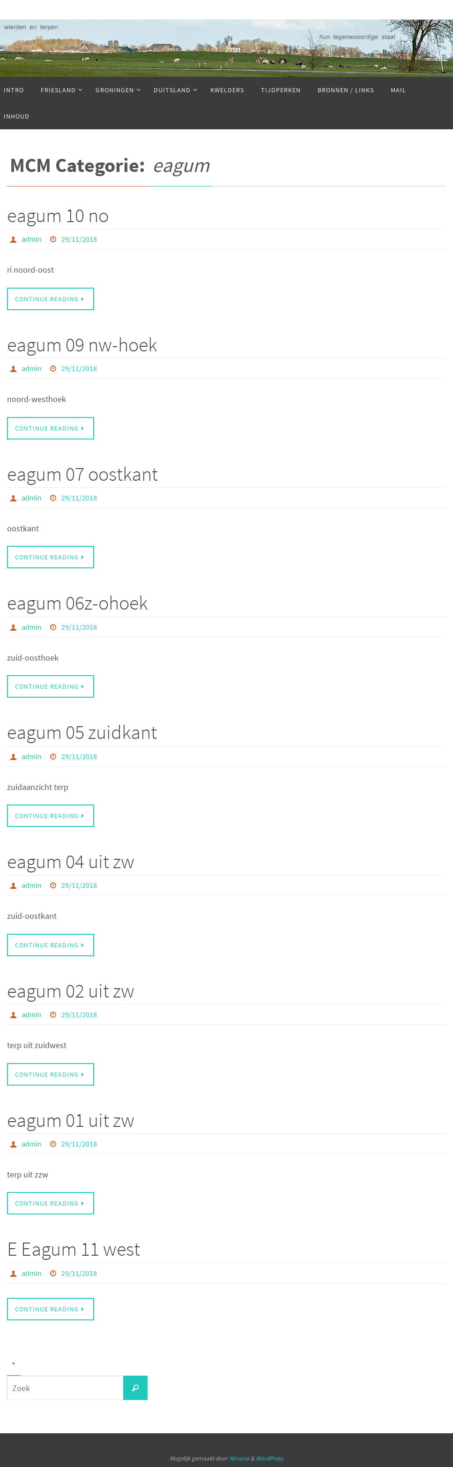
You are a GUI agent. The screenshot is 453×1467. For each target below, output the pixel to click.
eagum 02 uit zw (70, 990)
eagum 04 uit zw (70, 861)
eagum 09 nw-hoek (82, 344)
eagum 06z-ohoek (77, 602)
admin (32, 239)
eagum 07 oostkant (82, 474)
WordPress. (270, 1458)
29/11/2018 (79, 239)
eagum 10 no (58, 215)
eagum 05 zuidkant (82, 732)
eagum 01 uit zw (70, 1120)
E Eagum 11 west (73, 1248)
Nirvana (239, 1458)
